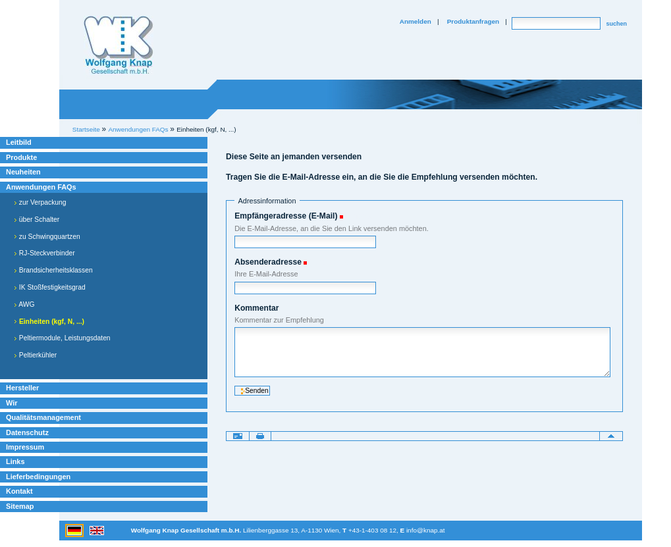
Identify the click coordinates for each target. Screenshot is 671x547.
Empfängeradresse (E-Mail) (285, 216)
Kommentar (256, 308)
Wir (11, 403)
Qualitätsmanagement (43, 417)
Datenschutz (27, 432)
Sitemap (20, 506)
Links (15, 461)
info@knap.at (425, 530)
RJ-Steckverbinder (44, 253)
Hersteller (22, 388)
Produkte (21, 157)
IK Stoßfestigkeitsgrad (50, 287)
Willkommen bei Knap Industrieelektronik (118, 45)
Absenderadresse (268, 262)
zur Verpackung (40, 202)
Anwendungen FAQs (41, 187)
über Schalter (36, 219)
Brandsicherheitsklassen (53, 270)
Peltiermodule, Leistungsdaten (62, 338)
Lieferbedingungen (38, 477)
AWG (24, 304)
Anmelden (415, 21)
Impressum (25, 447)
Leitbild (19, 142)
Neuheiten (23, 172)
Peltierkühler (35, 355)
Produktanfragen (473, 21)
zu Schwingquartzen (47, 236)
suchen (616, 23)
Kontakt (19, 491)
